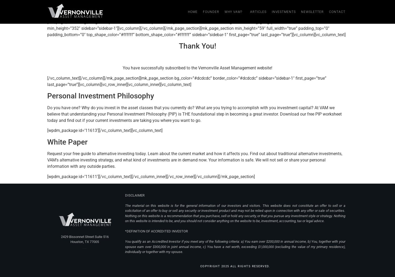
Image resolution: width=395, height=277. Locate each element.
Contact (337, 12)
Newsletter (312, 12)
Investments (284, 12)
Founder (211, 12)
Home (193, 12)
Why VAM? (235, 12)
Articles (258, 12)
